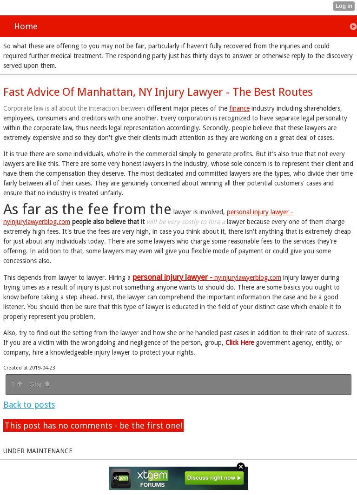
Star (40, 384)
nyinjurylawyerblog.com (206, 277)
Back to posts (29, 404)
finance (239, 108)
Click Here (239, 342)
